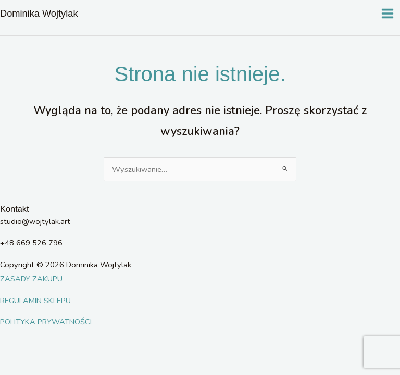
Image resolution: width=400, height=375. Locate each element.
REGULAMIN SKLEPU (35, 300)
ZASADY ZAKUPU (31, 278)
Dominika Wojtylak (39, 13)
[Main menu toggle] (387, 13)
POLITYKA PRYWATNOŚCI (46, 322)
